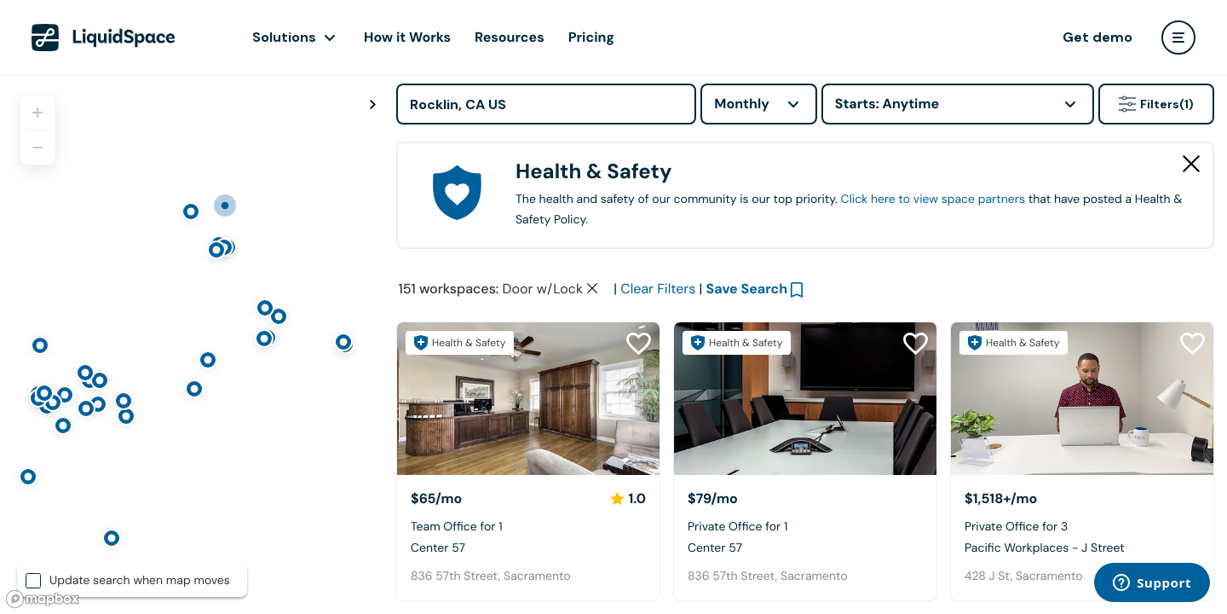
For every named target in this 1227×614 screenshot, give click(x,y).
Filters (1156, 104)
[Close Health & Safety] (1191, 163)
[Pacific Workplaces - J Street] (1082, 398)
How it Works (407, 37)
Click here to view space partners (933, 199)
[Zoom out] (37, 147)
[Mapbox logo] (42, 599)
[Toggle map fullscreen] (372, 105)
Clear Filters (657, 289)
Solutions (284, 37)
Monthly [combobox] (741, 104)
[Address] (546, 104)
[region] (191, 344)
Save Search (747, 289)
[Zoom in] (37, 113)
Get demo (1097, 37)
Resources (509, 37)
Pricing (591, 37)
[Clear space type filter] (592, 288)
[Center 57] (528, 398)
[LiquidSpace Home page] (104, 37)
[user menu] (1178, 37)
